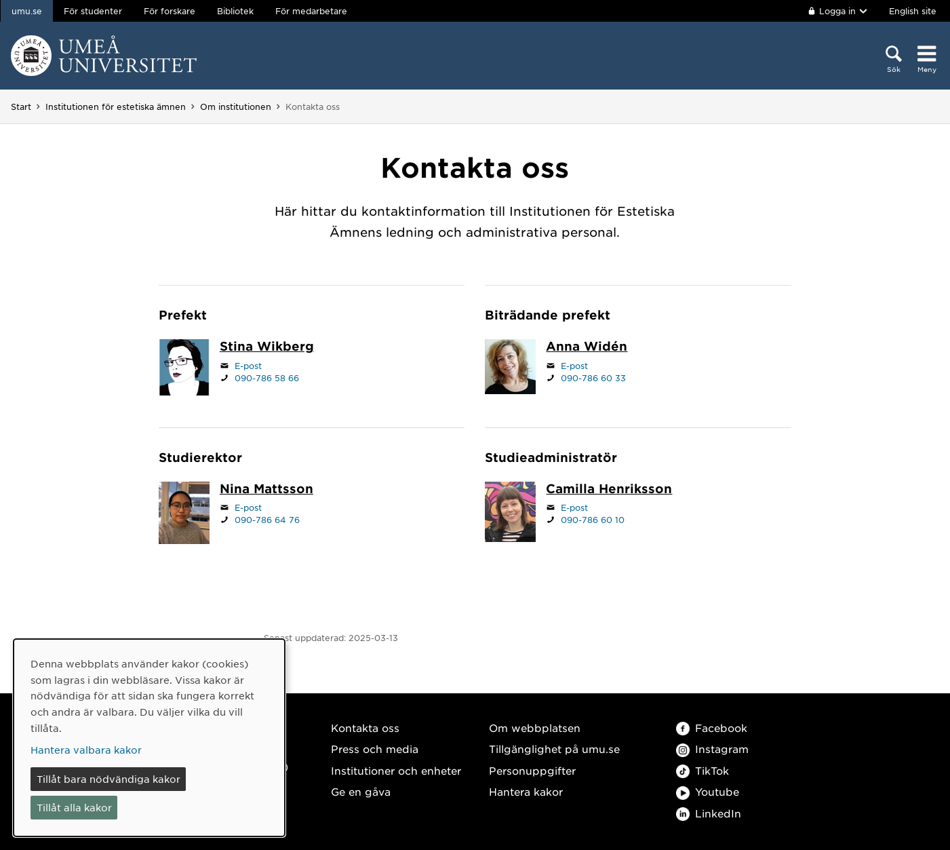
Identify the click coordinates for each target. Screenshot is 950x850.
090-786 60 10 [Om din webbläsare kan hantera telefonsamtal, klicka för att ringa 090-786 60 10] (593, 519)
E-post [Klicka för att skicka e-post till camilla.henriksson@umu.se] (574, 507)
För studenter (93, 10)
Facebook (711, 727)
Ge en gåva (361, 791)
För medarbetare (311, 10)
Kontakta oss (365, 727)
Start (21, 106)
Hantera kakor (526, 791)
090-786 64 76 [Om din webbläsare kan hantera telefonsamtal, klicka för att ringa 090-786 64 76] (267, 519)
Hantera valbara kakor (86, 749)
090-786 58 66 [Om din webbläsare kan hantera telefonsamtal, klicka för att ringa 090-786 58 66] (267, 377)
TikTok (702, 770)
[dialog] (149, 737)
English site (912, 10)
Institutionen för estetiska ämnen (115, 106)
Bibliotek (235, 10)
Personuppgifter (532, 770)
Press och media (374, 748)
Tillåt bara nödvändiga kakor (108, 779)
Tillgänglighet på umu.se (554, 748)
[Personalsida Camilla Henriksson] (609, 489)
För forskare (169, 10)
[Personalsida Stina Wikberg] (267, 347)
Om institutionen (235, 106)
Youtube (707, 791)
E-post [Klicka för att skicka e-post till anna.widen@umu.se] (574, 365)
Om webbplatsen (534, 727)
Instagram (712, 748)
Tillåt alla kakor (74, 807)
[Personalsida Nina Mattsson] (266, 489)
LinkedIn (708, 813)
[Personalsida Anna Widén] (586, 347)
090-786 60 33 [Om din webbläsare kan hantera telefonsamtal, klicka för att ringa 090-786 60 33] (593, 377)
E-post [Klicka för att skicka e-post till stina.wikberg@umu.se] (248, 365)
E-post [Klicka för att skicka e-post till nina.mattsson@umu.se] (248, 507)
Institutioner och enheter (396, 770)
